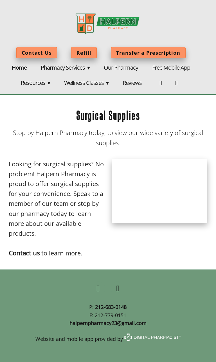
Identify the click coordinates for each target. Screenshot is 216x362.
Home (19, 67)
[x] (118, 288)
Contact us (24, 253)
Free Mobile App (171, 67)
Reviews (132, 83)
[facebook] (161, 83)
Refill (83, 52)
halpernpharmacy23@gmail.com (108, 323)
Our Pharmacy (121, 67)
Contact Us (37, 52)
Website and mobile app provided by (108, 339)
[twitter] (176, 83)
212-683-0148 (111, 307)
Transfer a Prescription (148, 52)
